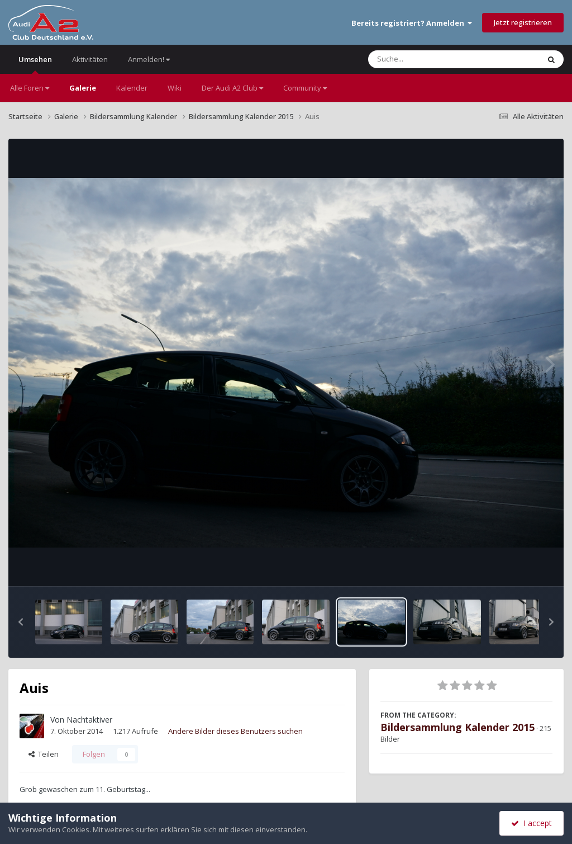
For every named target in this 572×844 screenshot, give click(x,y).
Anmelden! (149, 59)
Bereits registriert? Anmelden (411, 23)
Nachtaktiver (89, 719)
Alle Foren (29, 88)
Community (305, 88)
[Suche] (431, 59)
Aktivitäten (90, 59)
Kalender (131, 88)
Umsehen (35, 64)
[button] (20, 622)
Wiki (175, 88)
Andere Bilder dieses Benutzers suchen (235, 731)
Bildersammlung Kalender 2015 (457, 727)
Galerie (82, 88)
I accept (531, 823)
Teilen (43, 754)
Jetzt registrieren (523, 22)
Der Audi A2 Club (232, 88)
